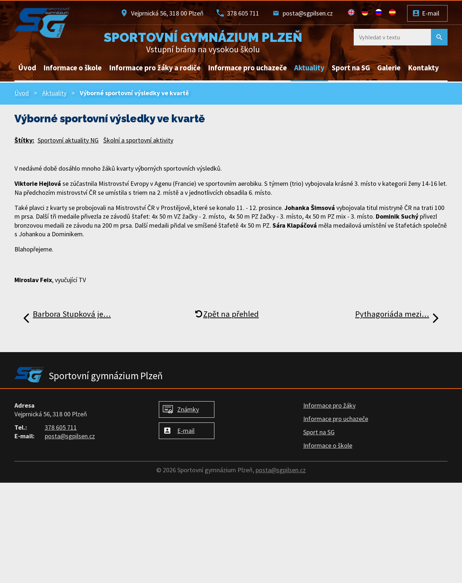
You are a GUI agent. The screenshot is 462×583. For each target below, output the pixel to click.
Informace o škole (72, 68)
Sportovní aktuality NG (68, 140)
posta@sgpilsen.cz (308, 13)
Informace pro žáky (329, 405)
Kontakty (423, 68)
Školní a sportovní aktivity (138, 140)
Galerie (389, 68)
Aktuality (309, 68)
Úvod (27, 68)
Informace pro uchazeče (247, 68)
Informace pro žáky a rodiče (155, 68)
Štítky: (24, 140)
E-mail (430, 13)
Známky (188, 409)
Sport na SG (351, 68)
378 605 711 (243, 13)
